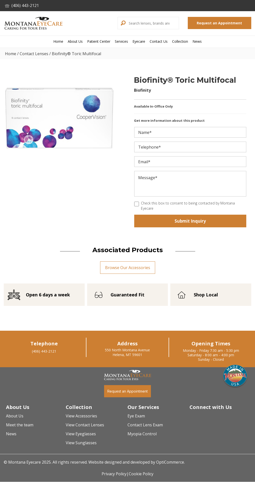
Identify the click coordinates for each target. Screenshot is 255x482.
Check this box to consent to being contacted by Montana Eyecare (188, 206)
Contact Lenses (34, 53)
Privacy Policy (114, 474)
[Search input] (153, 23)
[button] (123, 23)
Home (10, 53)
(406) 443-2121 (22, 5)
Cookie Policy (141, 474)
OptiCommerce (170, 462)
